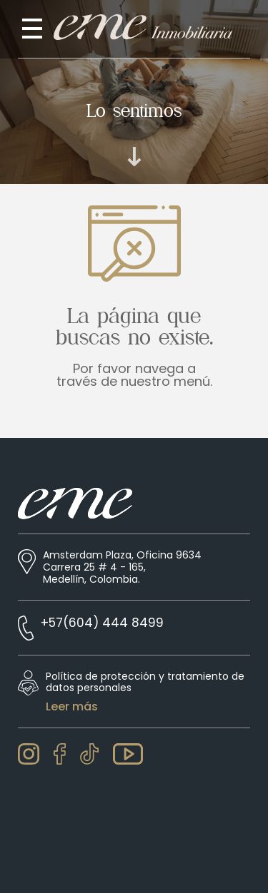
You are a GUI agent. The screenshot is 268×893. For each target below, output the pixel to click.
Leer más (72, 707)
